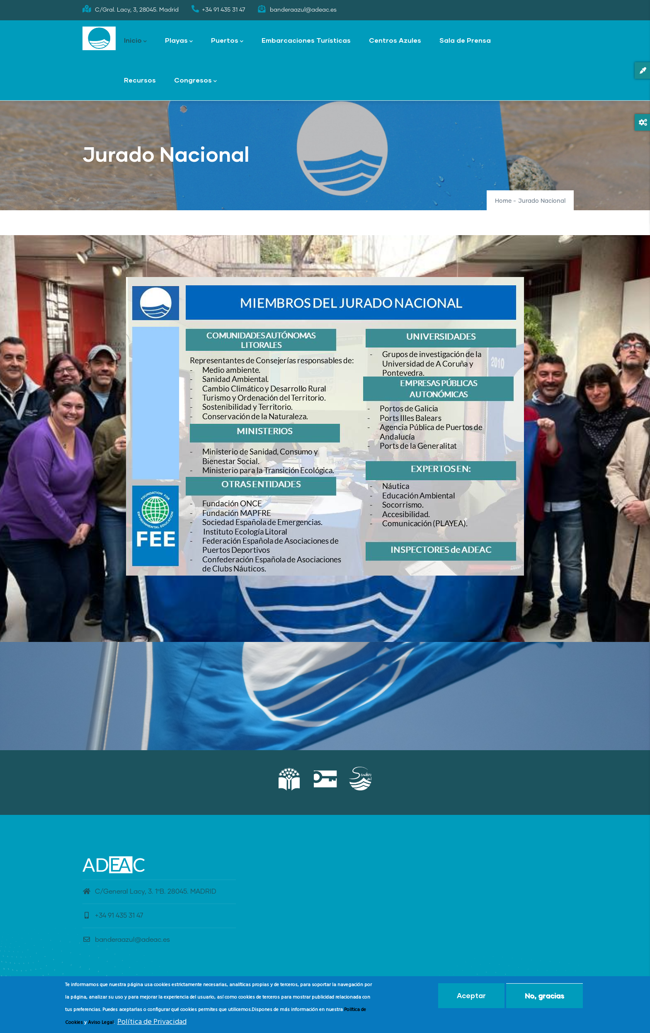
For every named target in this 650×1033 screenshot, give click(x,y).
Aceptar (471, 995)
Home (503, 201)
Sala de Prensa (465, 40)
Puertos (227, 41)
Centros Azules (395, 40)
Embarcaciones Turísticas (306, 40)
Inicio (135, 41)
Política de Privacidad (152, 1022)
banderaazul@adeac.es (126, 939)
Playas (179, 41)
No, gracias (544, 995)
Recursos (140, 80)
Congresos (195, 80)
